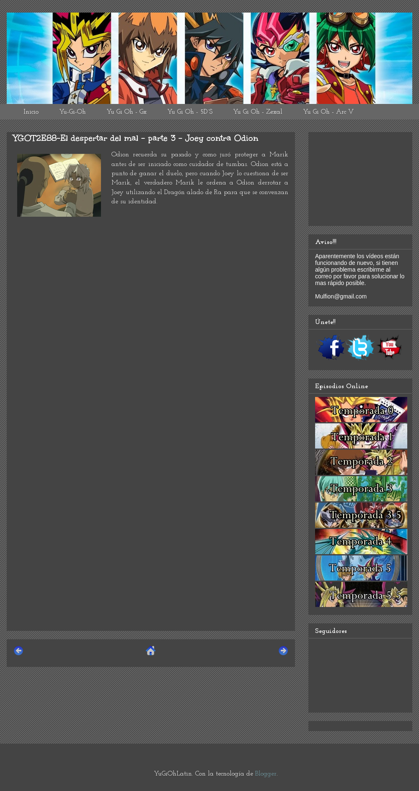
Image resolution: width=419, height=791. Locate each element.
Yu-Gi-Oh (72, 112)
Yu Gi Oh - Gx (126, 112)
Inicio (31, 112)
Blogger (266, 773)
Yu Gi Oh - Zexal (257, 112)
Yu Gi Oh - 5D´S (189, 112)
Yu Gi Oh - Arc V (328, 112)
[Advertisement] (150, 565)
